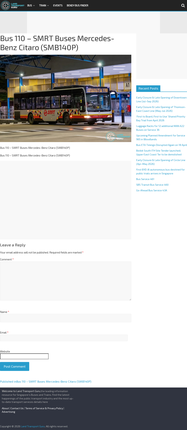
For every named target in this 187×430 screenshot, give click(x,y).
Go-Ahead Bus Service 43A (151, 190)
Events (57, 5)
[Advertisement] (93, 22)
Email (4, 332)
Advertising (8, 411)
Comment (7, 259)
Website (5, 351)
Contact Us (17, 408)
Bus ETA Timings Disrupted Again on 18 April (161, 144)
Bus (29, 5)
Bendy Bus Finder (77, 5)
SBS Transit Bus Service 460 (152, 184)
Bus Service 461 (145, 179)
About (5, 408)
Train (42, 5)
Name (4, 311)
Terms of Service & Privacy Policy (44, 408)
